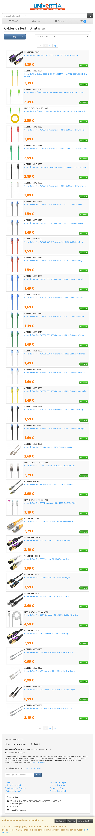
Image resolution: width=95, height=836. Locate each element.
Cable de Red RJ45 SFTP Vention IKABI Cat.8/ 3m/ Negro (47, 577)
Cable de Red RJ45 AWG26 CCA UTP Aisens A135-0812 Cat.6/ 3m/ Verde (54, 316)
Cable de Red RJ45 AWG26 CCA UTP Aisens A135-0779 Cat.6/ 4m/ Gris (53, 223)
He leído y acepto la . (24, 768)
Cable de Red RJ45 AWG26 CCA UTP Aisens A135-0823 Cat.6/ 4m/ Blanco (54, 372)
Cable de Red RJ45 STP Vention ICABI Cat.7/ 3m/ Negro (47, 633)
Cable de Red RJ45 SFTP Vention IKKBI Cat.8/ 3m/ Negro (47, 596)
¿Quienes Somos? (13, 791)
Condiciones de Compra (15, 788)
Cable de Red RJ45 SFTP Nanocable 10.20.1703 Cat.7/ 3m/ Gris (50, 503)
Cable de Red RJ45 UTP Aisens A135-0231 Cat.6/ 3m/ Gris (48, 708)
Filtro (17, 37)
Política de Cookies (58, 785)
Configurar (60, 821)
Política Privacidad (13, 785)
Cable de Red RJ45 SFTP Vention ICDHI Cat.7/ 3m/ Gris (46, 559)
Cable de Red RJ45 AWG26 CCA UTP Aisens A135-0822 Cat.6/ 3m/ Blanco (54, 354)
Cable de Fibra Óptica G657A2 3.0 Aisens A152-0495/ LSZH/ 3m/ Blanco (54, 92)
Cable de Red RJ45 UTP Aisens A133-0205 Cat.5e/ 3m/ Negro (49, 689)
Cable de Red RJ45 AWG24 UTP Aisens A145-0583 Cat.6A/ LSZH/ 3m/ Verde (55, 148)
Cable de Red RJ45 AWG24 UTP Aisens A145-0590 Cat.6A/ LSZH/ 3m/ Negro (55, 167)
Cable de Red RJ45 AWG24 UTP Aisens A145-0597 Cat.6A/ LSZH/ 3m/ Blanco (56, 186)
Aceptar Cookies (85, 821)
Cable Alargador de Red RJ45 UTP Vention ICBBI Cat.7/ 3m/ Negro (51, 55)
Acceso (36, 21)
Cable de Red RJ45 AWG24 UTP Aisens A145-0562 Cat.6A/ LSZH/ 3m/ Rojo (55, 130)
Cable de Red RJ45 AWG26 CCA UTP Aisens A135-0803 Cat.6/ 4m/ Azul (53, 298)
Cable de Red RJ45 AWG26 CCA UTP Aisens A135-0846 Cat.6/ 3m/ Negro (54, 409)
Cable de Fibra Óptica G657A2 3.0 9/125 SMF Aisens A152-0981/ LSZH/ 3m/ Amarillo (55, 75)
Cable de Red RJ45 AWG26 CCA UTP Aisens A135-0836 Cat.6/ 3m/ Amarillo (55, 391)
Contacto (61, 21)
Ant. (40, 45)
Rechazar (71, 821)
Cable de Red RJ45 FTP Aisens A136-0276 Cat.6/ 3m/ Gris (48, 447)
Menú (13, 21)
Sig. (55, 45)
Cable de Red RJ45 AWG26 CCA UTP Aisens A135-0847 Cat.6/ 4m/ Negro (54, 428)
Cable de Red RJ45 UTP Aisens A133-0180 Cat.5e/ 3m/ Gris (48, 652)
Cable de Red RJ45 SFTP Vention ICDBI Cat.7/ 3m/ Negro (47, 540)
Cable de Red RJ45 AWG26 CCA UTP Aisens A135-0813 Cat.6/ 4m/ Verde (54, 335)
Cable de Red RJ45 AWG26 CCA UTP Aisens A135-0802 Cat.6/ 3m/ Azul (53, 279)
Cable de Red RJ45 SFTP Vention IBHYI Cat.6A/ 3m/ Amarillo (48, 521)
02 (50, 45)
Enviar (37, 775)
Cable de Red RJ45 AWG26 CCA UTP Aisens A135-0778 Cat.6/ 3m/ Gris (53, 204)
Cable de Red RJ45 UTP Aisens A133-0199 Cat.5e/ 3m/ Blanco (49, 671)
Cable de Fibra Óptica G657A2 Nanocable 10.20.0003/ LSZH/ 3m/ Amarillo (55, 111)
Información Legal (58, 782)
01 (45, 45)
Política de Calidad (58, 791)
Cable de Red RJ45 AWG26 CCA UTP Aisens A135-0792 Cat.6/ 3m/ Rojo (53, 242)
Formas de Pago (57, 788)
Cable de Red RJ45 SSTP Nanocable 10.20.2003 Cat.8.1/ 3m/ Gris (51, 615)
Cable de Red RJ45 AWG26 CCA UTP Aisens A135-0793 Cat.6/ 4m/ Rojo (53, 260)
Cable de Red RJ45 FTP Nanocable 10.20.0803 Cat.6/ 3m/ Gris (49, 465)
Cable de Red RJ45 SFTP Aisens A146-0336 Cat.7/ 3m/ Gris (48, 484)
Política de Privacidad (39, 762)
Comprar (83, 65)
